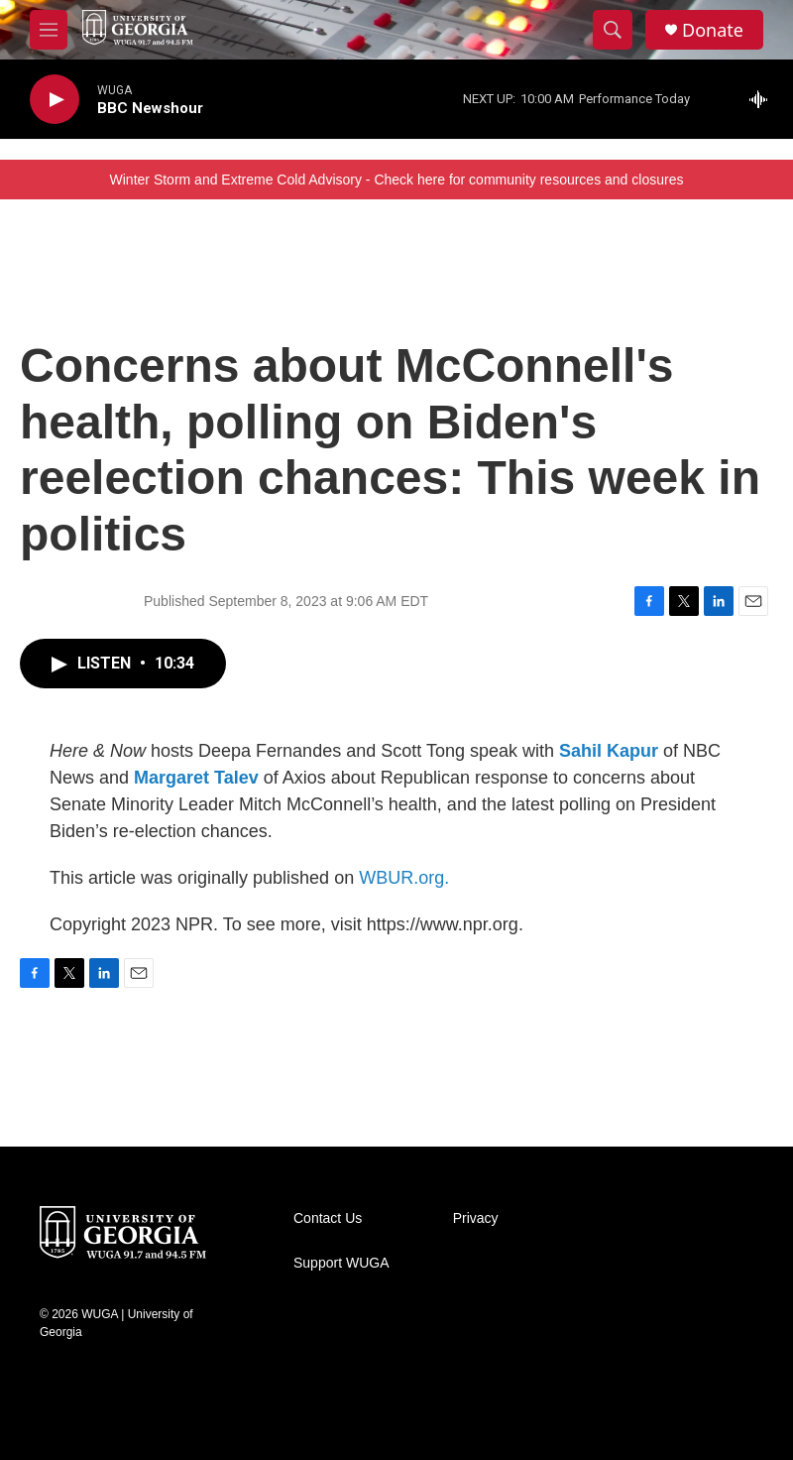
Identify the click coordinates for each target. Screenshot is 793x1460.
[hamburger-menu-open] (48, 30)
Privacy (476, 1218)
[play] (54, 99)
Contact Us (327, 1218)
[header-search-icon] (612, 30)
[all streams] (764, 99)
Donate (712, 30)
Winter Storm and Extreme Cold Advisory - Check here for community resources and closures (397, 179)
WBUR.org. (404, 878)
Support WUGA (341, 1263)
